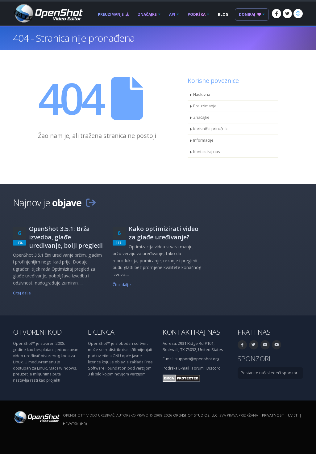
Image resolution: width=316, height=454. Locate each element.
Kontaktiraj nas (206, 151)
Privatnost (273, 415)
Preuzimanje (113, 14)
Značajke (147, 14)
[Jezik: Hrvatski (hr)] (298, 13)
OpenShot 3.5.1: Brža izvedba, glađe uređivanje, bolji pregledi (66, 237)
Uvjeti (293, 415)
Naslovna (201, 94)
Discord (213, 368)
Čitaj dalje (22, 293)
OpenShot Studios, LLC (195, 415)
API (172, 14)
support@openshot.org (197, 359)
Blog (223, 14)
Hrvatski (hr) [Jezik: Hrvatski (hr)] (75, 423)
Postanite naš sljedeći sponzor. (269, 372)
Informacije (203, 140)
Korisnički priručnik (210, 128)
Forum (198, 368)
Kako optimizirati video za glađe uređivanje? (163, 233)
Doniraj (250, 14)
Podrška (197, 14)
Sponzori (254, 358)
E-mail (183, 368)
